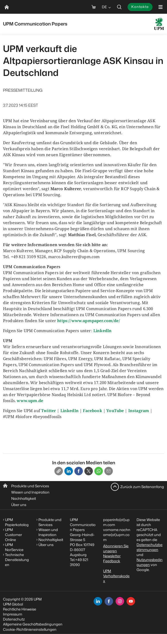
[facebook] (109, 601)
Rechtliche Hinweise (19, 609)
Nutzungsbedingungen (150, 562)
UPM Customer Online (13, 534)
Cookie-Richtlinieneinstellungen (29, 629)
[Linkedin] (68, 471)
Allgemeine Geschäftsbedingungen (32, 624)
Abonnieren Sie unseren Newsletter (116, 551)
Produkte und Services (30, 486)
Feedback (111, 561)
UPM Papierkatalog (17, 522)
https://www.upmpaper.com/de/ (88, 320)
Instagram (138, 410)
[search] (119, 7)
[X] (88, 471)
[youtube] (131, 601)
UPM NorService (14, 547)
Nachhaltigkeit (23, 498)
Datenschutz (14, 619)
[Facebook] (78, 471)
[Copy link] (58, 471)
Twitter (48, 410)
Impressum (12, 614)
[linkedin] (98, 601)
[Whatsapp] (98, 471)
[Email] (108, 471)
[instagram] (120, 601)
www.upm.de (30, 400)
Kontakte (140, 6)
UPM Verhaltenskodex (116, 576)
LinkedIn (102, 330)
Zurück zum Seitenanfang (142, 486)
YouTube (115, 410)
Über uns (18, 504)
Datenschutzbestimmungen (150, 547)
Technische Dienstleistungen (17, 559)
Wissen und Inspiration (30, 492)
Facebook (92, 410)
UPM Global (13, 604)
